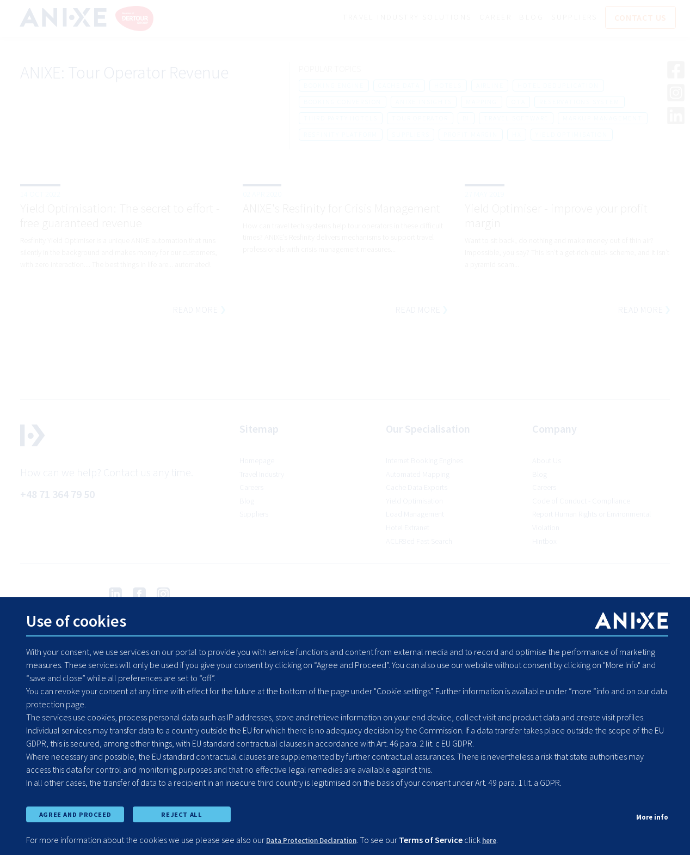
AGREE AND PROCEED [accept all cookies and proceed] (74, 810)
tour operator (420, 120)
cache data (399, 87)
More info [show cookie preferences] (649, 812)
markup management (603, 120)
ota (518, 103)
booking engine (334, 87)
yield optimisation (571, 136)
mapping (481, 103)
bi (466, 120)
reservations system (579, 103)
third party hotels (341, 120)
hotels (448, 87)
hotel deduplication (558, 87)
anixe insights (424, 103)
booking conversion (342, 103)
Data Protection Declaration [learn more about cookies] (321, 839)
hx (517, 136)
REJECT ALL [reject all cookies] (182, 810)
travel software (516, 120)
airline (490, 87)
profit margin (470, 136)
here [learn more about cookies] (510, 839)
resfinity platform (341, 136)
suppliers (410, 136)
